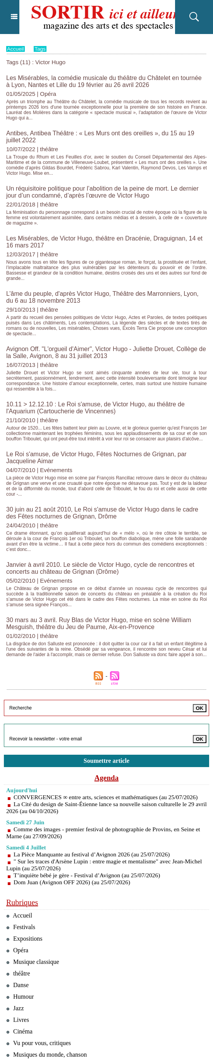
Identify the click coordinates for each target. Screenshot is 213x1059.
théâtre (18, 896)
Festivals (21, 847)
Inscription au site (129, 1049)
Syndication (99, 1049)
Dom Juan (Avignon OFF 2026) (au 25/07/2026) (74, 801)
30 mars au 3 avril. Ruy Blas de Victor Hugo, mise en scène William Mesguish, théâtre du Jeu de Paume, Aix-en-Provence (93, 544)
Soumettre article (106, 679)
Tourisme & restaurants (40, 995)
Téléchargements (32, 1020)
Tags (41, 49)
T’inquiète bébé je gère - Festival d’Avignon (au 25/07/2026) (89, 794)
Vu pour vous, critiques (40, 970)
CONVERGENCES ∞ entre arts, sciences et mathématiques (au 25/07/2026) (109, 716)
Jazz (15, 933)
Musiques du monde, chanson (48, 983)
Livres (18, 946)
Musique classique (34, 884)
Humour (20, 921)
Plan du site (65, 1049)
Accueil (15, 49)
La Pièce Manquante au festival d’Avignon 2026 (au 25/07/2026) (94, 773)
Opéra (17, 871)
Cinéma (20, 958)
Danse (18, 908)
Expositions (25, 859)
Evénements (25, 1007)
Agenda (106, 696)
